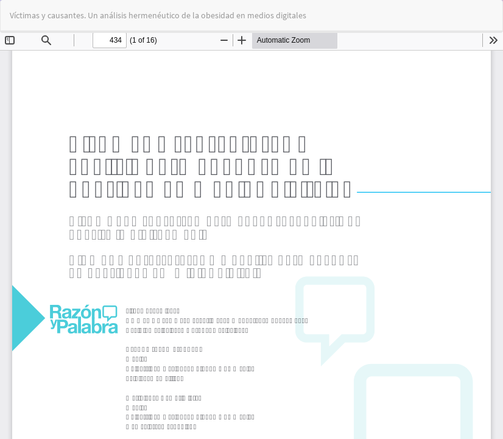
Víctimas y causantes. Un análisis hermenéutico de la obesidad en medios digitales (158, 15)
